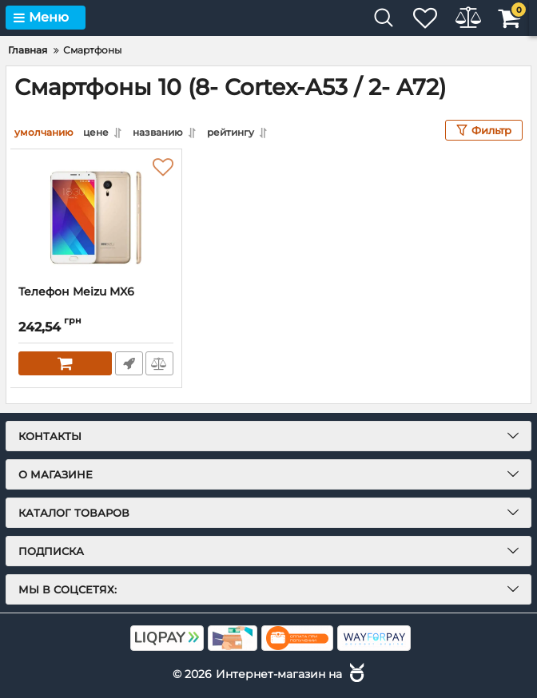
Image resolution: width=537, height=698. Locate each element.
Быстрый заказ (127, 363)
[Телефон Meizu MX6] (95, 217)
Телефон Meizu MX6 (76, 292)
